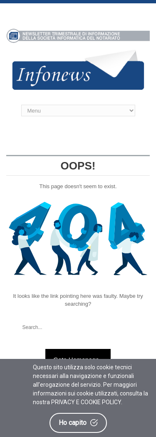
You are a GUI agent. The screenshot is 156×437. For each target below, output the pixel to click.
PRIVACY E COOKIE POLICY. (86, 402)
